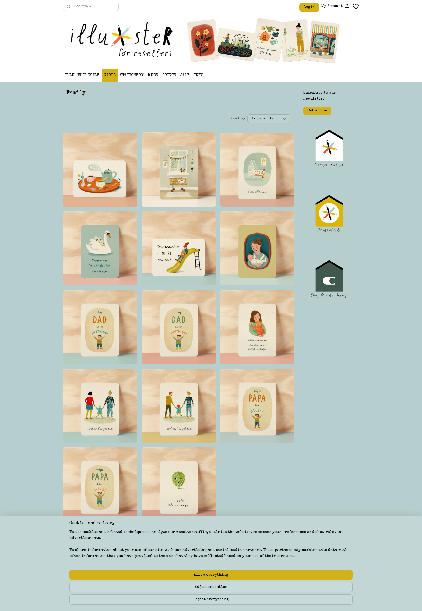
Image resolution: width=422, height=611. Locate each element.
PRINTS (169, 75)
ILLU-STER (194, 552)
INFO (198, 75)
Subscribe (317, 110)
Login (309, 7)
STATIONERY (131, 75)
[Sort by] (269, 119)
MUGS (153, 75)
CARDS (110, 75)
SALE (185, 75)
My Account (335, 6)
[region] (175, 589)
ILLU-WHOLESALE (82, 75)
